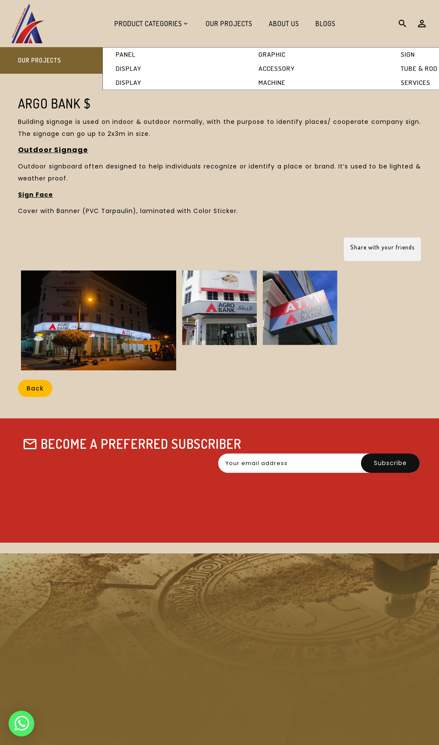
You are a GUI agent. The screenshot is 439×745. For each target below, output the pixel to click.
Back (35, 388)
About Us (284, 23)
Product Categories (148, 23)
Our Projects (229, 23)
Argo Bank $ (399, 61)
